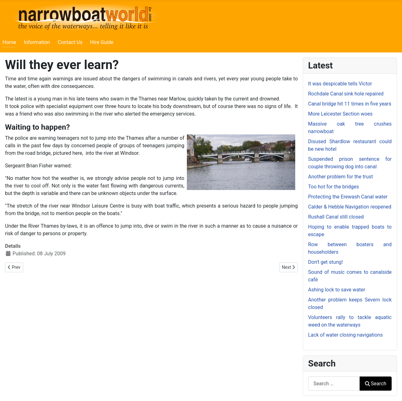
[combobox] (334, 384)
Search (375, 384)
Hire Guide (101, 42)
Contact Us (70, 42)
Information (37, 42)
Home (9, 42)
